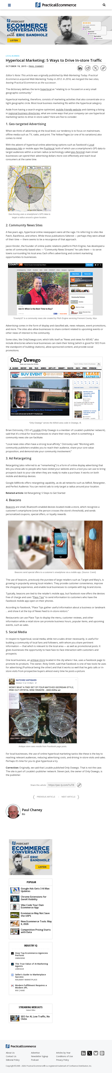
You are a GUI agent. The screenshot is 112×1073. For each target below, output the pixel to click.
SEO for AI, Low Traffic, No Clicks (30, 1018)
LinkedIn (85, 1053)
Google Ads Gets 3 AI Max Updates (30, 890)
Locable (36, 430)
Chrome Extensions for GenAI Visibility (28, 898)
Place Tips (38, 597)
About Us (10, 1052)
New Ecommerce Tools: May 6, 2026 (31, 923)
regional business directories (24, 113)
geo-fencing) (78, 152)
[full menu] (9, 5)
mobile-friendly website (68, 109)
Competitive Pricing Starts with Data (30, 931)
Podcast (35, 1060)
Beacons (10, 506)
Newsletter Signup (39, 1056)
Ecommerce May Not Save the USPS (30, 915)
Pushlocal (49, 148)
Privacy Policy (62, 1060)
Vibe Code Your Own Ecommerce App (27, 906)
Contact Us (11, 1056)
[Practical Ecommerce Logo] (56, 4)
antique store (37, 660)
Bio (23, 814)
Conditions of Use (64, 1056)
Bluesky (97, 1053)
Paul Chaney (36, 66)
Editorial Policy (12, 1060)
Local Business (12, 56)
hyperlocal (46, 89)
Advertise (35, 1052)
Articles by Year (63, 1052)
